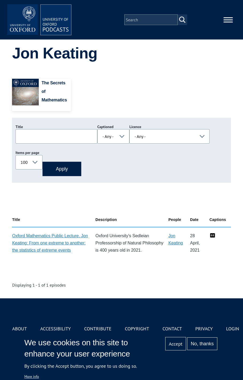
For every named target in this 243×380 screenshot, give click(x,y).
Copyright (137, 329)
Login (232, 329)
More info (31, 376)
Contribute (97, 329)
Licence (135, 126)
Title (19, 126)
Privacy (204, 329)
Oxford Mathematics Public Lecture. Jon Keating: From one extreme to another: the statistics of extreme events (50, 242)
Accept (176, 344)
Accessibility (55, 329)
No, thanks (202, 343)
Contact (172, 329)
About (19, 329)
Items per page (27, 152)
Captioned (105, 126)
